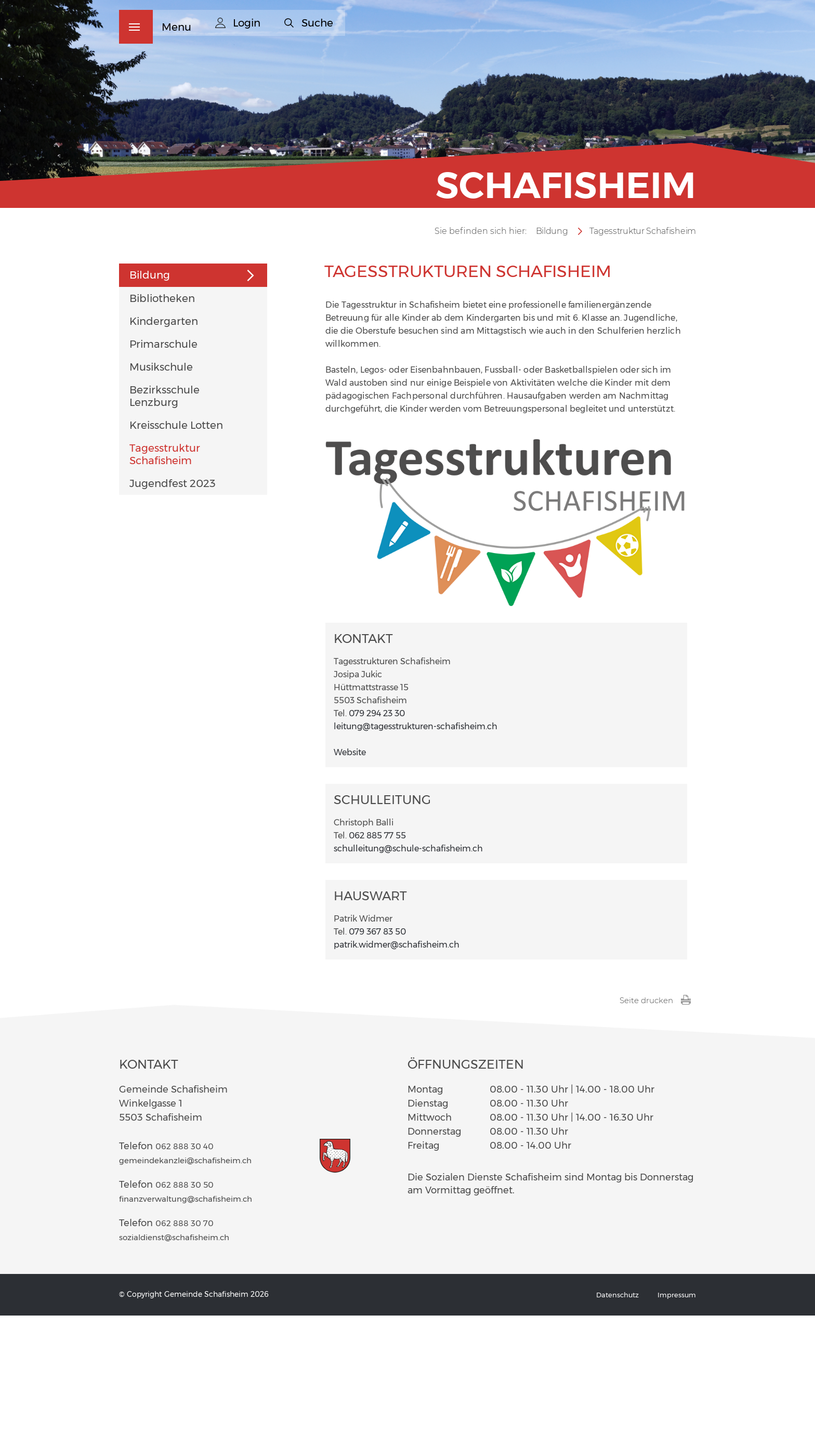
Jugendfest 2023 (172, 600)
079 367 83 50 (377, 1049)
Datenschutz (614, 1412)
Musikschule (161, 484)
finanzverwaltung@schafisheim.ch (198, 1316)
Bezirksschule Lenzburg (164, 513)
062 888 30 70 (188, 1340)
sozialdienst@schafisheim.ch (185, 1354)
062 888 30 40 (189, 1263)
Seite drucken (653, 1117)
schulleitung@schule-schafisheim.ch (408, 965)
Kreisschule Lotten (176, 542)
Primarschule (163, 461)
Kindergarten (163, 438)
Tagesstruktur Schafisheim (164, 571)
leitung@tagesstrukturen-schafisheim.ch (415, 843)
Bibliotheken (162, 415)
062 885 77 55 (377, 952)
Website (355, 869)
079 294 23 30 (377, 830)
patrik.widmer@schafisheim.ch (396, 1062)
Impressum (676, 1412)
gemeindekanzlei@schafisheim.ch (198, 1277)
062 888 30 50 (189, 1302)
